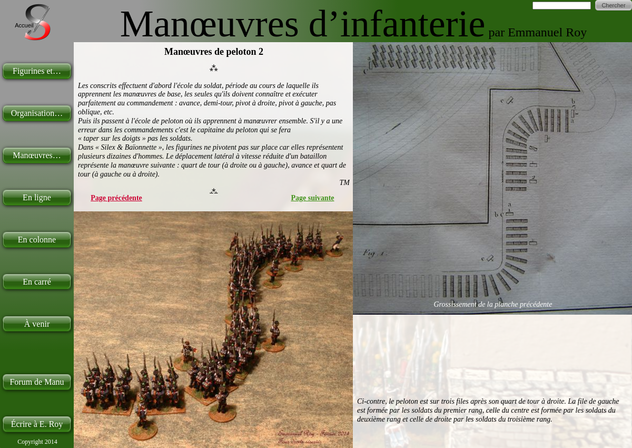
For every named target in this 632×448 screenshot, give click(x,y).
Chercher (613, 5)
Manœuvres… (37, 155)
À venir (37, 323)
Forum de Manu (36, 381)
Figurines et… (37, 70)
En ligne (37, 197)
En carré (37, 281)
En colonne (37, 239)
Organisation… (37, 113)
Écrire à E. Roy (37, 424)
